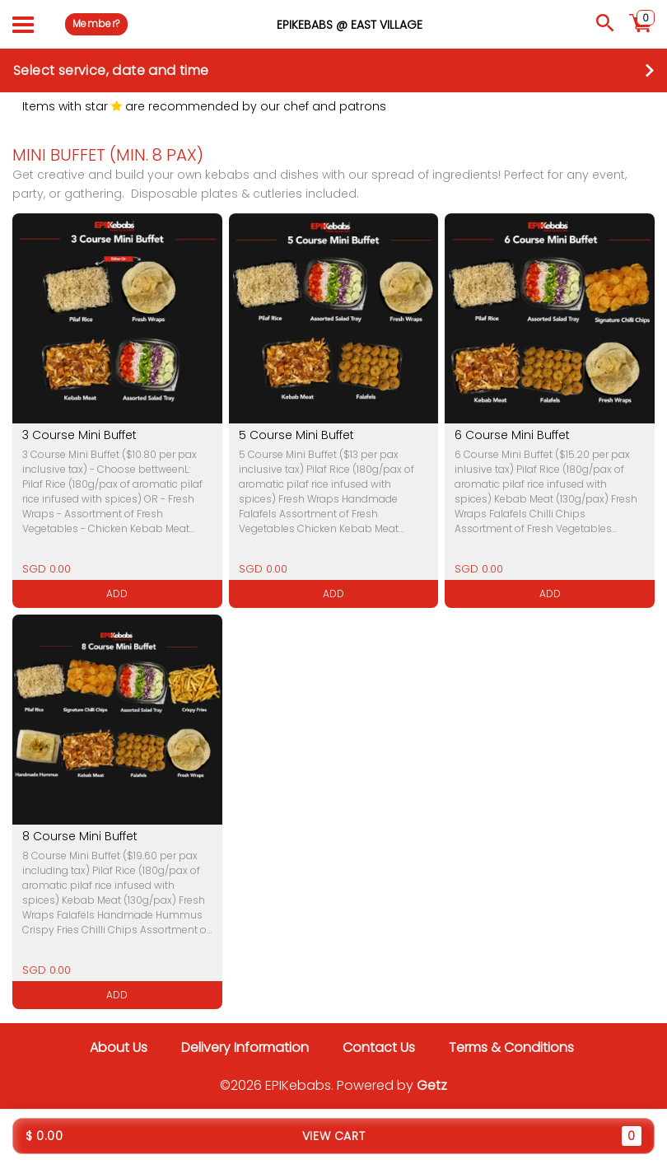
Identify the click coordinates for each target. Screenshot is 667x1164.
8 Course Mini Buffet (80, 836)
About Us (118, 1047)
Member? (96, 23)
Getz (432, 1085)
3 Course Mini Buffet (79, 435)
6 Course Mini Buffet (512, 435)
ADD (117, 594)
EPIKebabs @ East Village (349, 23)
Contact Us (379, 1047)
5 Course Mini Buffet (296, 435)
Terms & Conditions (511, 1047)
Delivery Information (245, 1047)
